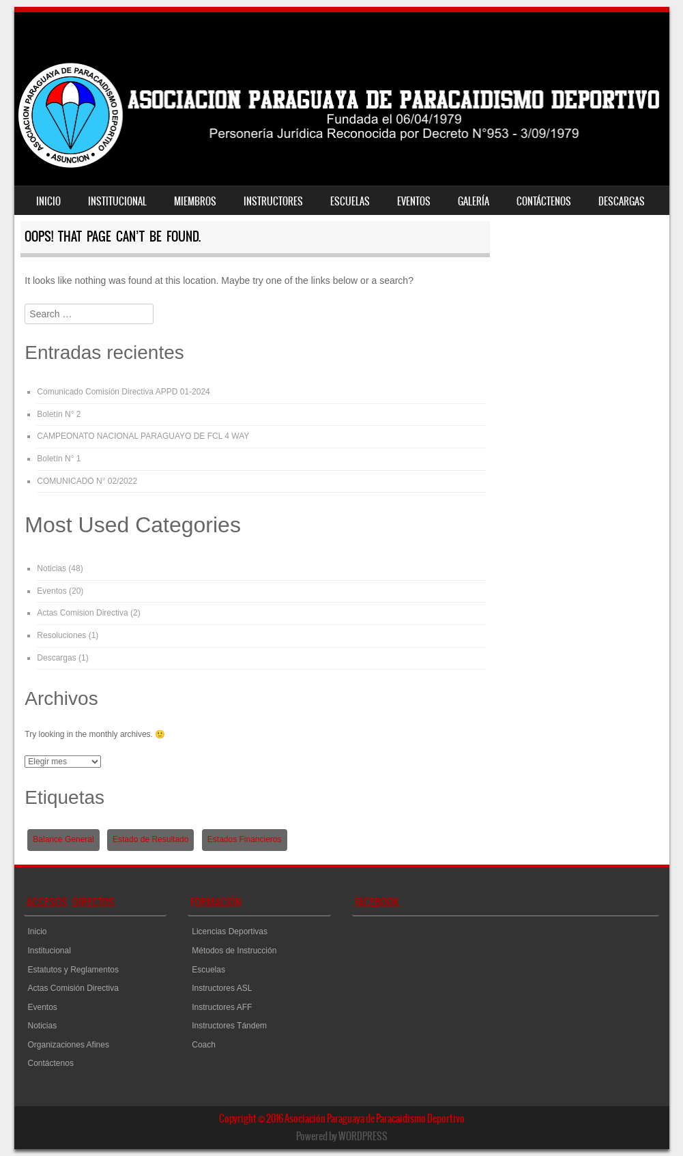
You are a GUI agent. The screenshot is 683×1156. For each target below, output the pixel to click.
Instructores (273, 201)
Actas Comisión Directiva (73, 988)
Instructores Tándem (229, 1025)
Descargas (621, 201)
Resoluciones (61, 635)
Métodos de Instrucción (234, 950)
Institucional (117, 201)
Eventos (414, 201)
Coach (204, 1045)
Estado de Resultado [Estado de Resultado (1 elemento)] (150, 839)
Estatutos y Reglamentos (73, 969)
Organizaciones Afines (68, 1045)
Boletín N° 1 (59, 458)
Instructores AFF (222, 1007)
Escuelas (350, 201)
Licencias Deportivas (229, 931)
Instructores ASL (222, 988)
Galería (473, 201)
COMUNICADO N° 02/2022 (87, 481)
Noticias (51, 568)
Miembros (195, 201)
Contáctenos (544, 201)
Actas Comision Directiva (82, 613)
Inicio (48, 201)
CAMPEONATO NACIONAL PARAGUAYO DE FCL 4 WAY (143, 436)
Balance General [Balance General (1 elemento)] (63, 839)
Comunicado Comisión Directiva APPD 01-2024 (123, 391)
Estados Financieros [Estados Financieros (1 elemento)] (244, 839)
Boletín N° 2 (59, 414)
